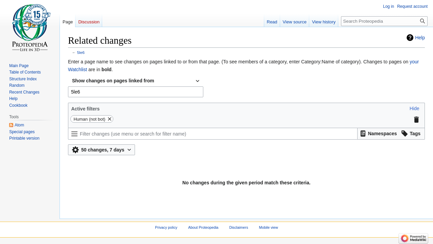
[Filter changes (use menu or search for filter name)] (213, 134)
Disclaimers (238, 227)
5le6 (81, 52)
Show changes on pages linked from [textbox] (113, 80)
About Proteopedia (203, 227)
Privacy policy (166, 227)
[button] (414, 108)
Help (420, 37)
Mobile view (268, 227)
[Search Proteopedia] (384, 21)
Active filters (85, 108)
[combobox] (135, 81)
